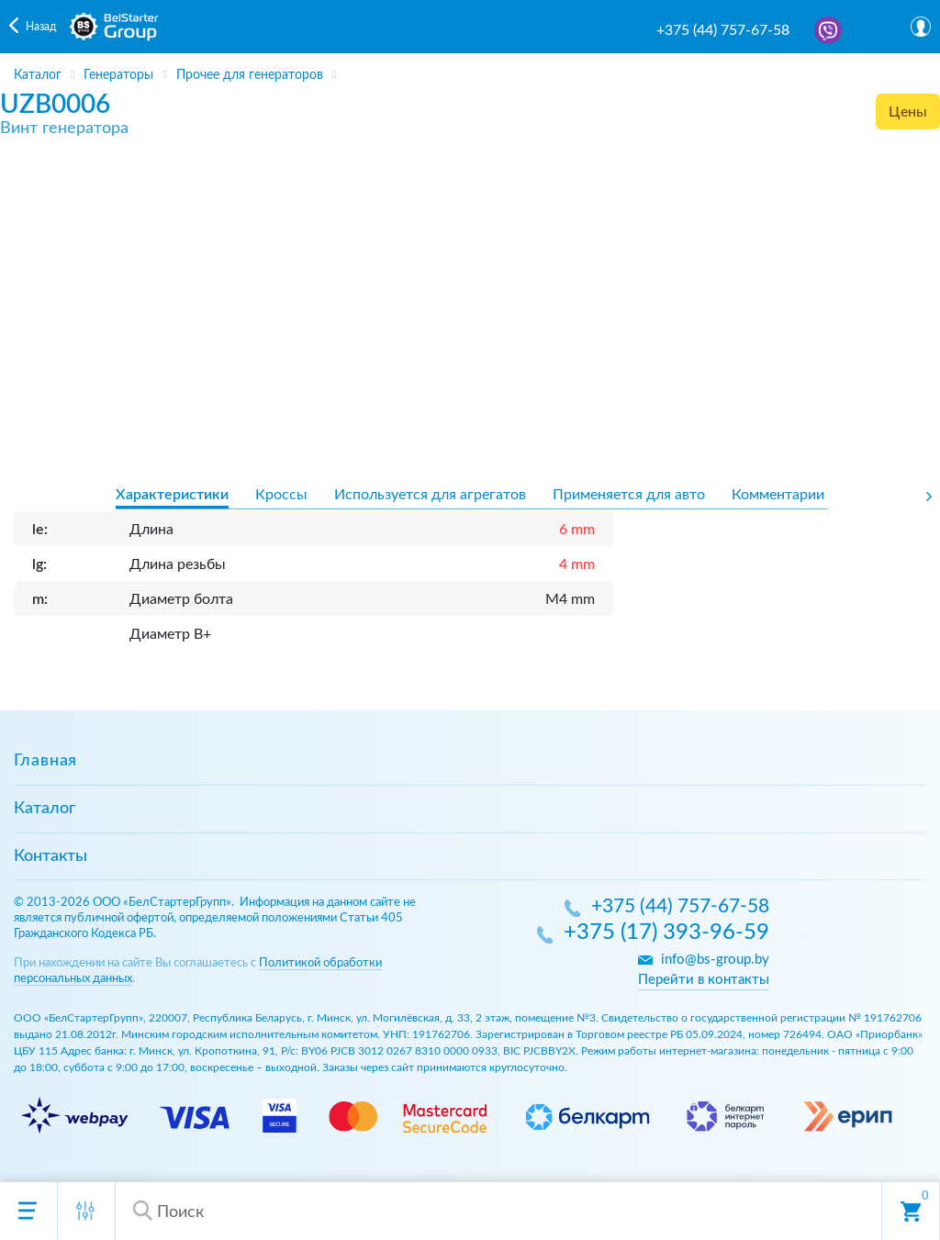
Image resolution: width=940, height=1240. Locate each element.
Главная (45, 761)
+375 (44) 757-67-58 (722, 30)
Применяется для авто (629, 494)
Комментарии (778, 494)
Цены (908, 112)
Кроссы (281, 494)
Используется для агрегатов (430, 494)
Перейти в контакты (703, 980)
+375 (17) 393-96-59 (666, 933)
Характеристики (172, 494)
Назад (41, 26)
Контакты (50, 856)
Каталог (44, 808)
